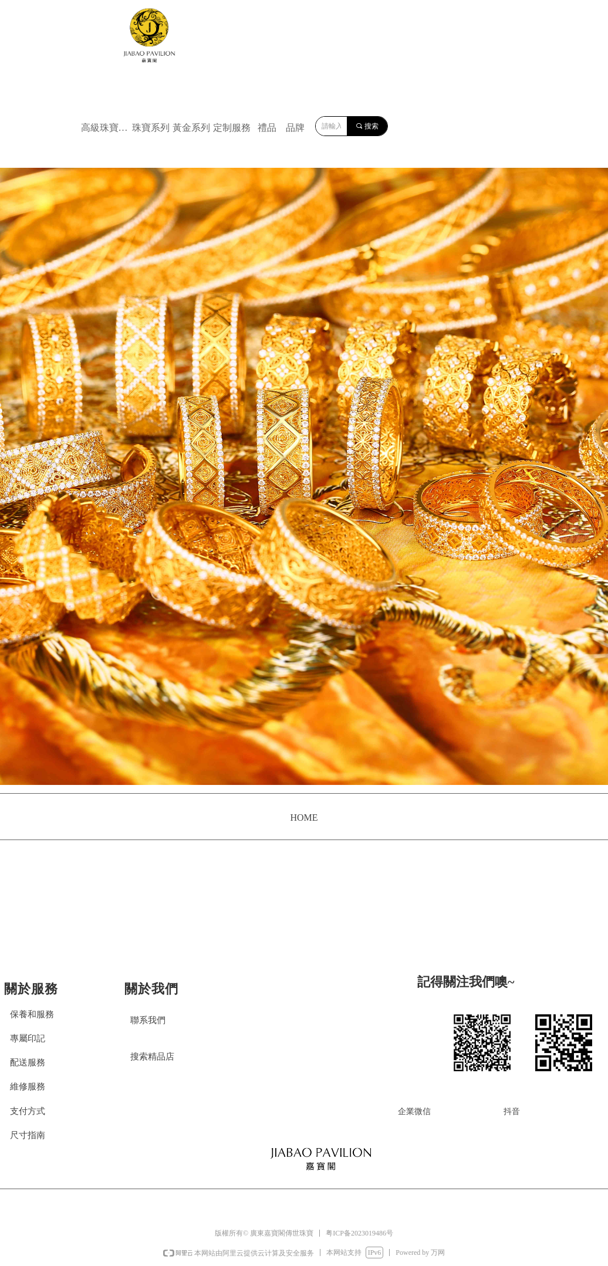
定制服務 (232, 128)
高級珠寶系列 (105, 128)
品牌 (295, 128)
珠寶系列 (151, 128)
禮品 (267, 128)
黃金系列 (191, 128)
